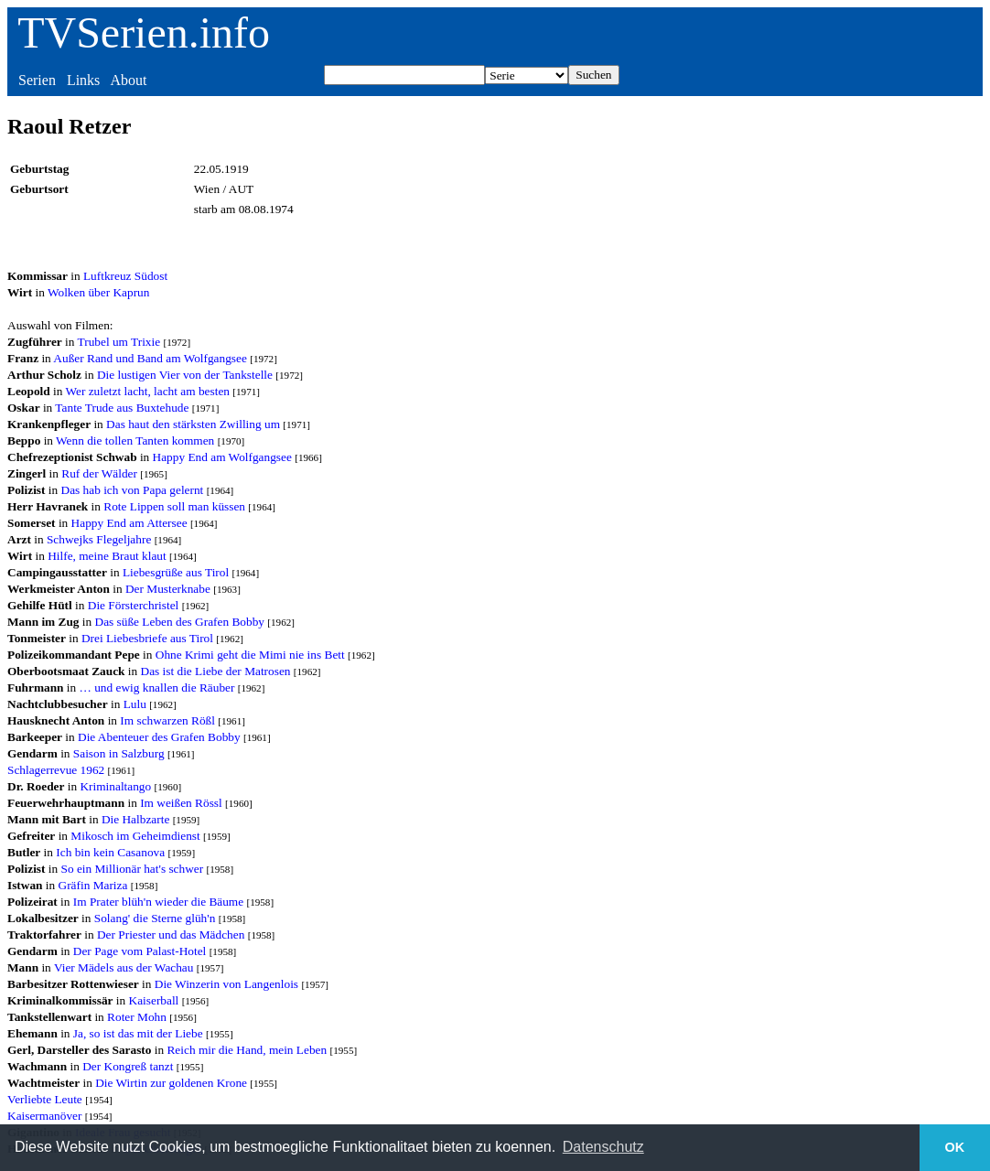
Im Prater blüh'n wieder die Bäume (158, 901)
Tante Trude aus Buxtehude (121, 407)
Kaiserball (154, 1000)
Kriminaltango (115, 786)
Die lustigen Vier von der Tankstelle (185, 374)
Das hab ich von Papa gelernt (132, 490)
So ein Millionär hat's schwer (132, 869)
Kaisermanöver (44, 1116)
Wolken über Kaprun (98, 292)
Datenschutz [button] (603, 1147)
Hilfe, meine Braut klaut (107, 556)
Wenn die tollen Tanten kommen (135, 440)
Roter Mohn (137, 1017)
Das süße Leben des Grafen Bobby (179, 621)
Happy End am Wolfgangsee (222, 457)
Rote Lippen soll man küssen (174, 506)
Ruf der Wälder (99, 473)
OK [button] (955, 1147)
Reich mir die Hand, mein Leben (247, 1050)
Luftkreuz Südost (125, 276)
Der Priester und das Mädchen (170, 934)
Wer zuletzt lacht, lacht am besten (147, 391)
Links (83, 80)
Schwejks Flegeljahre (99, 539)
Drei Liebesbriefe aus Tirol (147, 638)
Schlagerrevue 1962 (55, 770)
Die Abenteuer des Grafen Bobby (159, 737)
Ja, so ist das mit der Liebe (138, 1033)
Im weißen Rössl (181, 803)
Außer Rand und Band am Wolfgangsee (150, 358)
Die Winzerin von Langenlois (226, 984)
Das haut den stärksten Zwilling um (193, 424)
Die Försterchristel (133, 605)
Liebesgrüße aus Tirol (176, 572)
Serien (37, 80)
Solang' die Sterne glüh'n (155, 918)
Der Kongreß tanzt (127, 1066)
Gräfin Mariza (93, 885)
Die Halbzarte (135, 819)
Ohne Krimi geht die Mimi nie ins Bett (250, 654)
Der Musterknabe (167, 589)
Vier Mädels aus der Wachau (124, 967)
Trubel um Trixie (119, 342)
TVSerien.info (143, 32)
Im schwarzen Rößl (167, 720)
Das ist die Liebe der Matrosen (216, 671)
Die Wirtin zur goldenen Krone (171, 1083)
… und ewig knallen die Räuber (157, 687)
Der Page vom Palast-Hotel (139, 951)
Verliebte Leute (44, 1099)
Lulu (135, 704)
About (128, 80)
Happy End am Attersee (129, 523)
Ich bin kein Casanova (110, 852)
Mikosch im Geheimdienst (134, 836)
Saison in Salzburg (119, 753)
